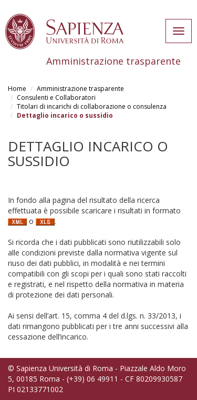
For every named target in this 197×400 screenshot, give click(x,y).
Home (17, 88)
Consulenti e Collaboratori (56, 97)
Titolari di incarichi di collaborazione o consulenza (92, 106)
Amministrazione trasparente (80, 88)
